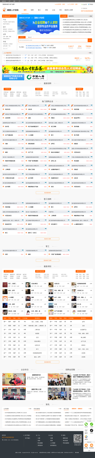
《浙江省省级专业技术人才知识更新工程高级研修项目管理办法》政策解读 (47, 413)
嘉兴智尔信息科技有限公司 (10, 174)
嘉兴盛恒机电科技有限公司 (56, 140)
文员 (37, 337)
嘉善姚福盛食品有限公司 (55, 157)
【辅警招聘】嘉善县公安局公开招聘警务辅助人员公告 (76, 27)
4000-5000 (63, 92)
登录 (39, 440)
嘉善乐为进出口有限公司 (32, 165)
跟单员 (83, 345)
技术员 (7, 126)
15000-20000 (38, 95)
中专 (87, 94)
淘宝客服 (76, 109)
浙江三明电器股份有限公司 (33, 174)
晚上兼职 (83, 337)
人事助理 (7, 169)
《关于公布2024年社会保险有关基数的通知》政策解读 (47, 425)
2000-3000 (46, 92)
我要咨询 (74, 408)
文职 (83, 325)
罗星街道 (6, 92)
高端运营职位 (6, 38)
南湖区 (12, 96)
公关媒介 (10, 44)
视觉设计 (5, 29)
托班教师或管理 (37, 353)
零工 (60, 10)
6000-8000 (46, 93)
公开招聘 (63, 16)
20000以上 (46, 95)
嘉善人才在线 (18, 452)
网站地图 (77, 452)
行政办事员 (37, 341)
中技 (80, 96)
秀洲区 (18, 96)
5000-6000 (37, 93)
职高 (84, 94)
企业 (53, 10)
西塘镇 (12, 94)
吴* (5, 345)
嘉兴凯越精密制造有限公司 (33, 183)
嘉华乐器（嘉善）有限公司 (56, 122)
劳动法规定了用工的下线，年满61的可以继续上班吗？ (77, 425)
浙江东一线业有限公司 (9, 157)
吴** (5, 341)
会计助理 (30, 178)
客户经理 (76, 135)
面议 (54, 95)
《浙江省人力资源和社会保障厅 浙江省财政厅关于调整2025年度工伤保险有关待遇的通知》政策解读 (47, 416)
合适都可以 (83, 329)
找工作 (22, 37)
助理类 (37, 333)
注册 (63, 4)
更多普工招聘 (47, 238)
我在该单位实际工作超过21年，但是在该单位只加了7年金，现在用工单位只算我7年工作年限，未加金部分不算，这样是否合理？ (77, 416)
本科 (87, 92)
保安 (6, 254)
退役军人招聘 (69, 10)
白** (51, 345)
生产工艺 (30, 152)
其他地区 (25, 96)
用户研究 (5, 31)
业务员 (30, 109)
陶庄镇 (5, 94)
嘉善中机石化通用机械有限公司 (34, 148)
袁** (5, 329)
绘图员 (76, 143)
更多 (90, 16)
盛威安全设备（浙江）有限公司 (11, 220)
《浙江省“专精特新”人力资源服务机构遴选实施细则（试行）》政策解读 (47, 419)
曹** (5, 321)
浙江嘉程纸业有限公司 (32, 229)
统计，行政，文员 (83, 349)
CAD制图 (30, 135)
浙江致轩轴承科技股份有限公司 (57, 220)
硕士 (84, 92)
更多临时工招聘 (47, 260)
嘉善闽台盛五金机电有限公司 (56, 165)
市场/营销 (5, 44)
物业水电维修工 (55, 152)
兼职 (6, 152)
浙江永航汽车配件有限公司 (79, 140)
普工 (39, 10)
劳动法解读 (66, 443)
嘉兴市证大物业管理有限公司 (56, 183)
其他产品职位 (6, 24)
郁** (51, 325)
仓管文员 (37, 345)
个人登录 (71, 4)
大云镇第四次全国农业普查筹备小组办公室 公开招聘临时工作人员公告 (76, 23)
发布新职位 (53, 445)
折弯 (83, 321)
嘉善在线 (4, 1)
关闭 (89, 450)
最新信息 (65, 438)
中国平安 (5, 165)
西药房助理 (31, 143)
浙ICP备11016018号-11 (69, 452)
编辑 (7, 36)
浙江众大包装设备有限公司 (56, 174)
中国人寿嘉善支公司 (33, 105)
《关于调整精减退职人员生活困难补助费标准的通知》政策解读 (47, 422)
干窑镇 (24, 94)
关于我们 (27, 438)
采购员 (76, 169)
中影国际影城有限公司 (9, 148)
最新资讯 (71, 16)
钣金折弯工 (77, 118)
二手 (19, 1)
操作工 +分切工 (32, 232)
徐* (51, 349)
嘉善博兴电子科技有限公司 (79, 165)
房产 (10, 1)
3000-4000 (55, 92)
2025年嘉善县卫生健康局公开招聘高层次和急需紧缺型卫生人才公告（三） (76, 32)
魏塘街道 (12, 92)
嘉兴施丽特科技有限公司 (55, 131)
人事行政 (37, 329)
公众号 (84, 4)
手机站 (90, 4)
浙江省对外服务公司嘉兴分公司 (34, 140)
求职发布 (40, 445)
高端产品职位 (11, 21)
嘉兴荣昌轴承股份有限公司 (81, 105)
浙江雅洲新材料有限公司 (78, 174)
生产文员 (83, 341)
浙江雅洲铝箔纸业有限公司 (33, 46)
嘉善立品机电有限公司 (77, 114)
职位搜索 (40, 443)
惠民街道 (18, 92)
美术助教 (76, 126)
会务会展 (5, 46)
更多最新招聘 (47, 192)
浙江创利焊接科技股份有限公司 (34, 122)
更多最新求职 (47, 362)
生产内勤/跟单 (9, 135)
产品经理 (5, 21)
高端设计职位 (11, 31)
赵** (5, 353)
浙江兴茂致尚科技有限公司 (10, 131)
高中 (80, 94)
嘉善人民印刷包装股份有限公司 (80, 148)
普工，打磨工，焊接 (37, 321)
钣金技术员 (8, 224)
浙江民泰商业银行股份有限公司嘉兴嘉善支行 (34, 48)
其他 (87, 96)
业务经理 (7, 118)
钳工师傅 (53, 126)
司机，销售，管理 (83, 333)
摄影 (14, 1)
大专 (77, 94)
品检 (29, 118)
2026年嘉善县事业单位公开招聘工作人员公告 (74, 19)
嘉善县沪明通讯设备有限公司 (12, 114)
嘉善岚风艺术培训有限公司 (79, 122)
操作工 (30, 224)
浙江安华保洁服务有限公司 (10, 140)
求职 (46, 10)
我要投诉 (80, 408)
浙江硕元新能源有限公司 (9, 183)
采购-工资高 (31, 169)
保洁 (52, 186)
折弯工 (53, 143)
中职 (77, 96)
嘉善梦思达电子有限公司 (9, 122)
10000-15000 (64, 93)
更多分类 (5, 48)
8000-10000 (55, 93)
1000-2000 (37, 92)
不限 (77, 92)
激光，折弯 (37, 357)
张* (5, 333)
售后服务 (53, 109)
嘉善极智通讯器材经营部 (32, 157)
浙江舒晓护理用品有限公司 (33, 220)
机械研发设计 (55, 178)
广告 (9, 46)
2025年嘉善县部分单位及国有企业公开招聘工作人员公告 (76, 30)
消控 (6, 143)
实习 (37, 349)
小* (5, 325)
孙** (51, 333)
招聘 (32, 10)
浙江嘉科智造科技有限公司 (79, 183)
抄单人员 (53, 161)
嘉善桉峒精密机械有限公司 (33, 131)
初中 (84, 96)
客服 (10, 36)
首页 (25, 10)
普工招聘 (47, 199)
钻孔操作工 (54, 224)
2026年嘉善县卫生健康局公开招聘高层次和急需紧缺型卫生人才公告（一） (76, 25)
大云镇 (18, 94)
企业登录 (58, 4)
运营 (4, 36)
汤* (5, 349)
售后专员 (7, 109)
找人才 (30, 37)
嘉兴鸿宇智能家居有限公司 (10, 229)
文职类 (83, 353)
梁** (5, 357)
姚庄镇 (24, 92)
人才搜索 (52, 443)
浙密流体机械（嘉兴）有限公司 (80, 220)
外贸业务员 (77, 152)
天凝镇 (5, 96)
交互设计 (10, 29)
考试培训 (65, 440)
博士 (80, 92)
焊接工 (53, 118)
